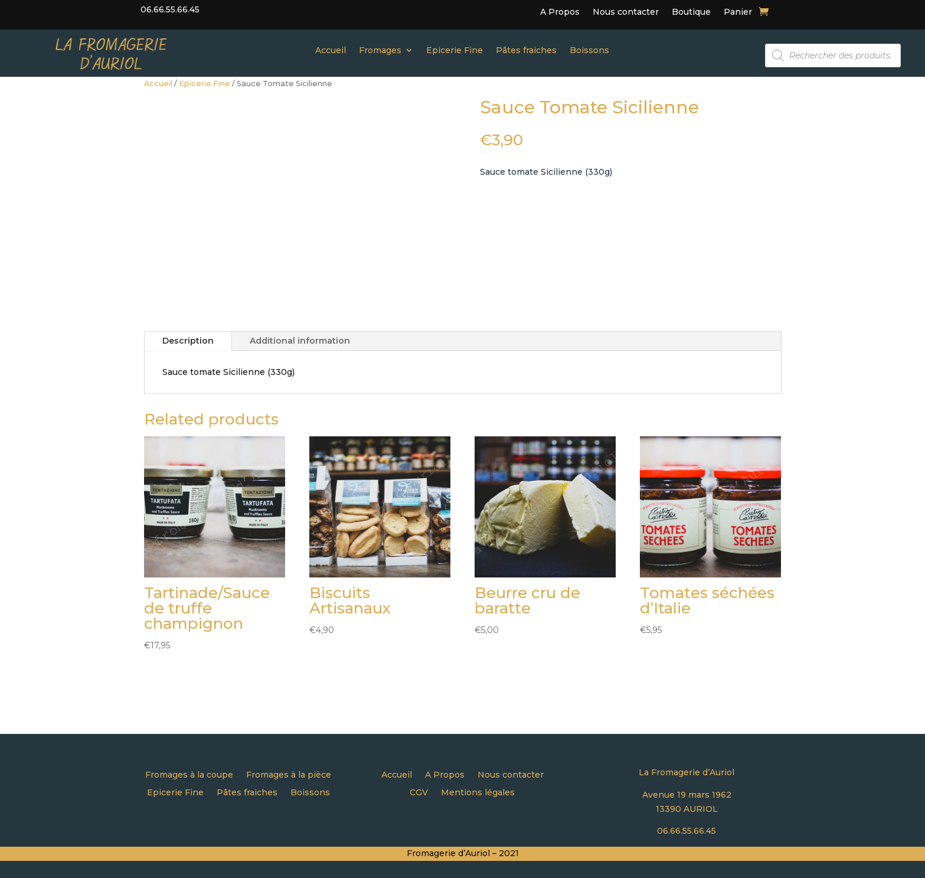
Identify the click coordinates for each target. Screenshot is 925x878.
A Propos (560, 12)
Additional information (300, 340)
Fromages (380, 51)
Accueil (330, 51)
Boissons (589, 51)
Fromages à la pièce (288, 775)
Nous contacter (626, 12)
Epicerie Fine (454, 51)
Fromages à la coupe (189, 775)
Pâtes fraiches (526, 51)
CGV (419, 793)
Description (188, 340)
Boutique (691, 12)
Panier (738, 12)
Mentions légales (478, 793)
